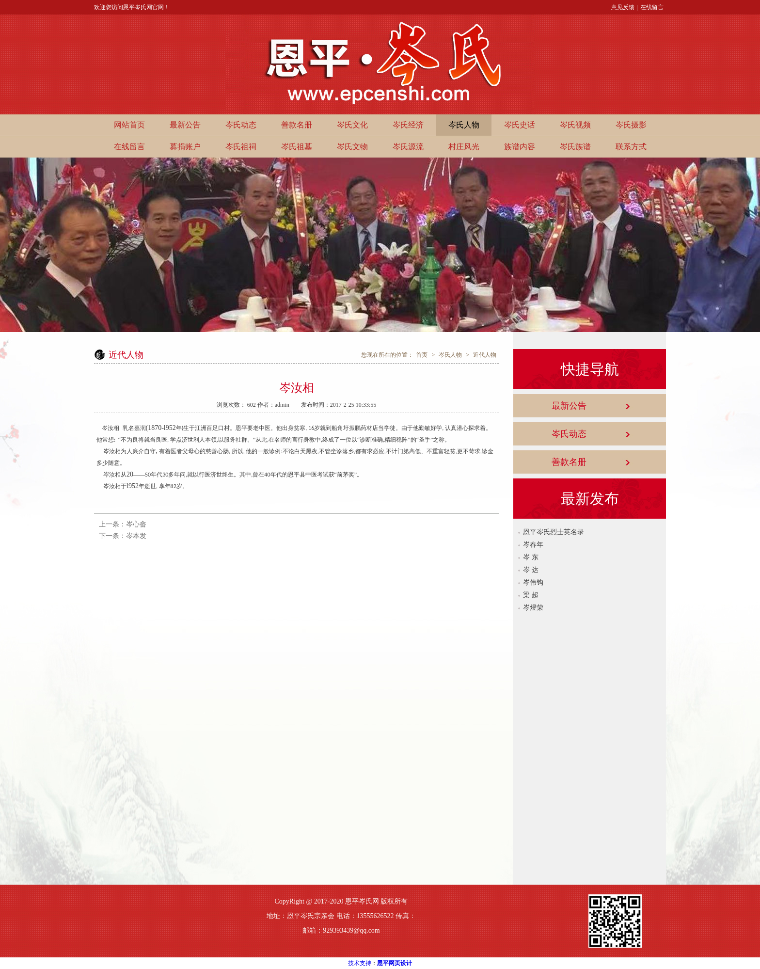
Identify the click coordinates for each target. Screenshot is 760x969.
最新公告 (185, 125)
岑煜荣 (533, 607)
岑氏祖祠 (240, 147)
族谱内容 (519, 147)
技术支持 (359, 963)
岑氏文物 (352, 147)
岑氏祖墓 (296, 147)
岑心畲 (136, 524)
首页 (422, 354)
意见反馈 (622, 7)
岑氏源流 (408, 147)
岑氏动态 (240, 125)
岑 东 (530, 557)
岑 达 (530, 569)
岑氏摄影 (631, 125)
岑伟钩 (533, 582)
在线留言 (652, 7)
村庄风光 (463, 147)
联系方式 (631, 147)
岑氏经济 (408, 125)
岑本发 (136, 536)
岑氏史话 (519, 125)
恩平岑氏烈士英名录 (553, 532)
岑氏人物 (463, 125)
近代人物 (484, 354)
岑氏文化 (352, 125)
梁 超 (530, 595)
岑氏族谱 (575, 147)
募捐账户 (185, 147)
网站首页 (129, 125)
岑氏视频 (575, 125)
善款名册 (296, 125)
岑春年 (533, 544)
